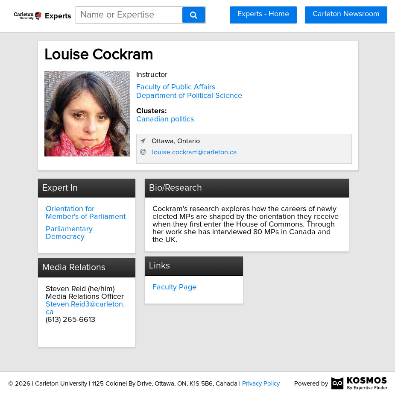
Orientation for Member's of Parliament (86, 213)
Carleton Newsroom (346, 14)
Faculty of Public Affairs (175, 87)
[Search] (193, 15)
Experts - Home (263, 14)
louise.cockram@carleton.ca (194, 152)
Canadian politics (165, 119)
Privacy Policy (261, 383)
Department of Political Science (189, 96)
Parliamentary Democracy (69, 233)
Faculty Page (174, 287)
